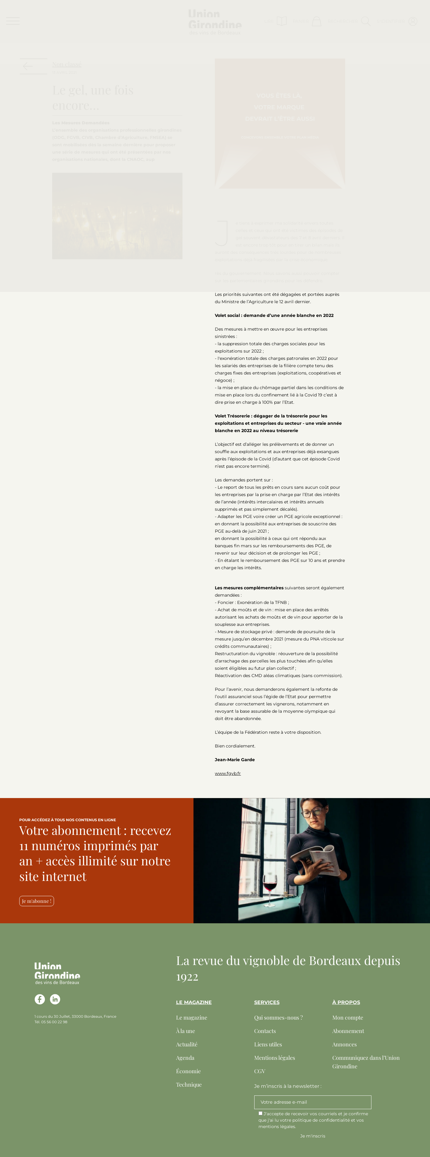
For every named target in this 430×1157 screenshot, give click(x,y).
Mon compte (347, 1017)
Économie (188, 1071)
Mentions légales (274, 1057)
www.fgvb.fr (228, 773)
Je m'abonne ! (36, 901)
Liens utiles (268, 1044)
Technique (189, 1084)
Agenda (185, 1057)
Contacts (265, 1031)
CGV (259, 1071)
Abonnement (348, 1031)
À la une (185, 1031)
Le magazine (191, 1017)
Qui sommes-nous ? (278, 1017)
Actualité (186, 1044)
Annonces (344, 1044)
